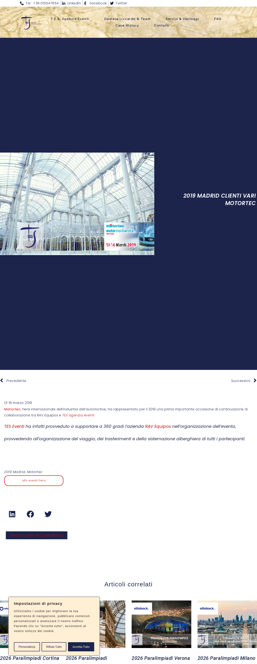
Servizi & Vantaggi (182, 19)
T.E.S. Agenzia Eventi (70, 19)
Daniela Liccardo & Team (127, 19)
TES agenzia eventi (78, 415)
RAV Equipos (158, 426)
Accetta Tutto (81, 646)
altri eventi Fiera (34, 480)
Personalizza (27, 646)
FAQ (217, 19)
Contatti (161, 25)
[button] (12, 514)
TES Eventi (14, 426)
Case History (127, 25)
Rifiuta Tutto (54, 646)
